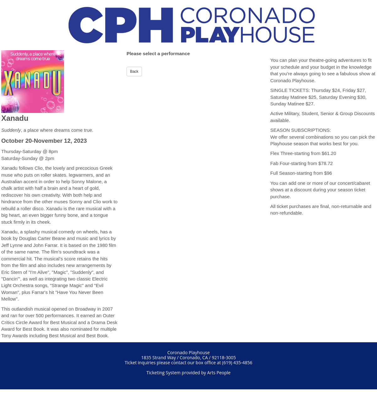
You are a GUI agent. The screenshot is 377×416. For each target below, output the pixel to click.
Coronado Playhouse (188, 352)
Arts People (219, 373)
